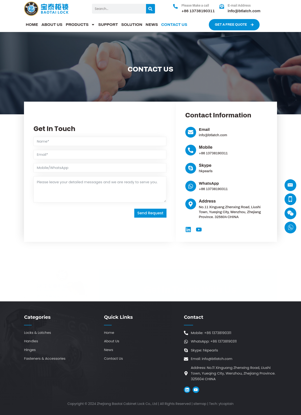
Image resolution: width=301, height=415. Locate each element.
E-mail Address (239, 5)
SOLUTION (132, 24)
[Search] (150, 8)
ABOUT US (51, 24)
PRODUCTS (80, 24)
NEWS (152, 24)
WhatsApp (209, 183)
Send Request (150, 213)
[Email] (190, 132)
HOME (32, 24)
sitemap (199, 404)
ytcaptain (226, 404)
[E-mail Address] (221, 6)
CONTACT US (174, 24)
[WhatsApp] (190, 186)
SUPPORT (108, 24)
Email (204, 129)
